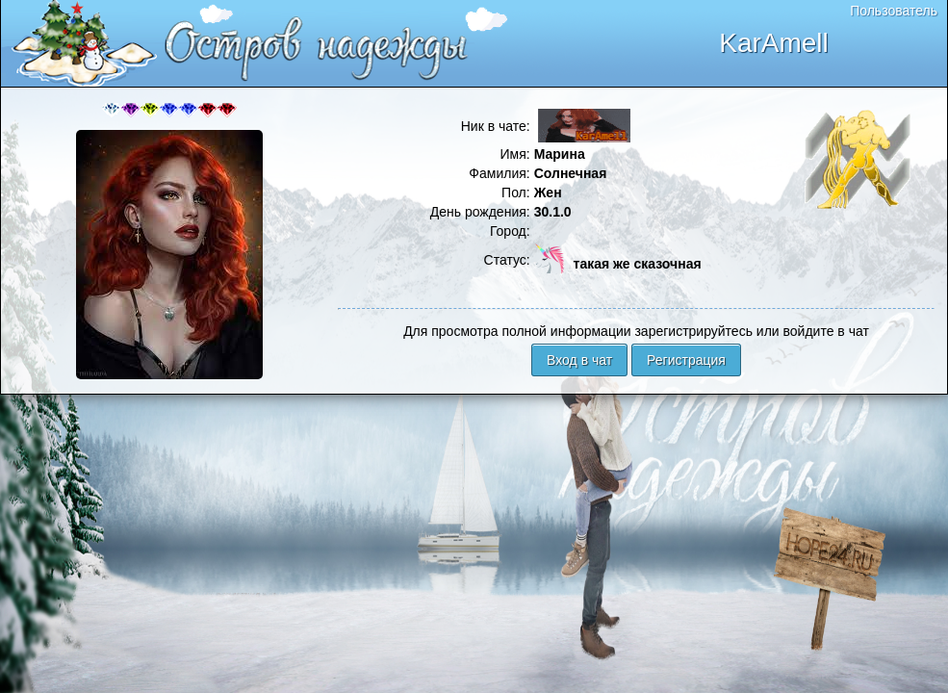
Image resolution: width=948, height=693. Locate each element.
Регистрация (686, 360)
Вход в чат (579, 360)
